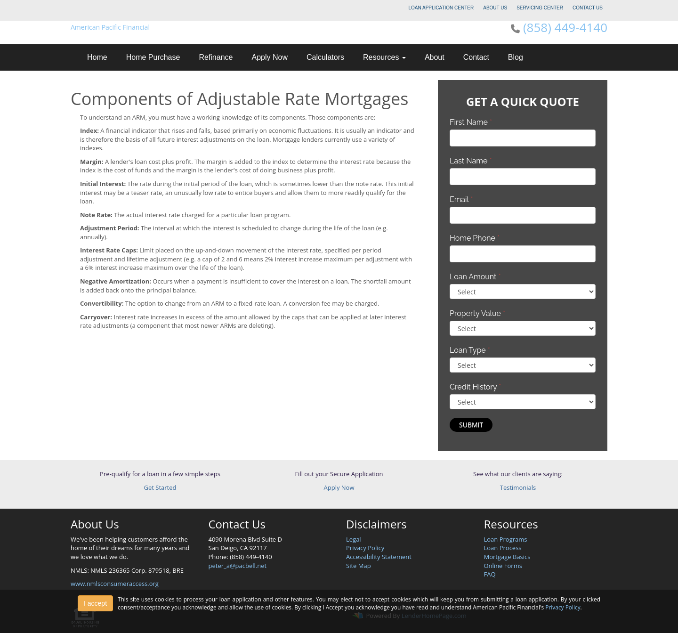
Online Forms (503, 565)
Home (97, 57)
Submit (471, 424)
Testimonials (518, 487)
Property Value (477, 313)
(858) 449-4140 (565, 27)
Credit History (475, 386)
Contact (476, 57)
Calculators (325, 57)
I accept (95, 603)
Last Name (471, 160)
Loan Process (503, 548)
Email (461, 199)
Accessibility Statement (379, 556)
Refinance (216, 57)
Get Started (160, 487)
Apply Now (269, 57)
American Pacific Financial (110, 27)
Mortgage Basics (507, 556)
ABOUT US (495, 7)
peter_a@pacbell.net (238, 565)
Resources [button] (384, 57)
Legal (353, 539)
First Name (471, 122)
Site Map (358, 565)
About (434, 57)
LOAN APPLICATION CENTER (441, 7)
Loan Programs (505, 539)
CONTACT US (588, 7)
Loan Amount (475, 276)
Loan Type (470, 350)
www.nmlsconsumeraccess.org (115, 583)
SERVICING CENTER (540, 7)
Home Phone (475, 238)
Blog (515, 57)
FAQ (490, 574)
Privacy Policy (365, 548)
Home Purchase (153, 57)
